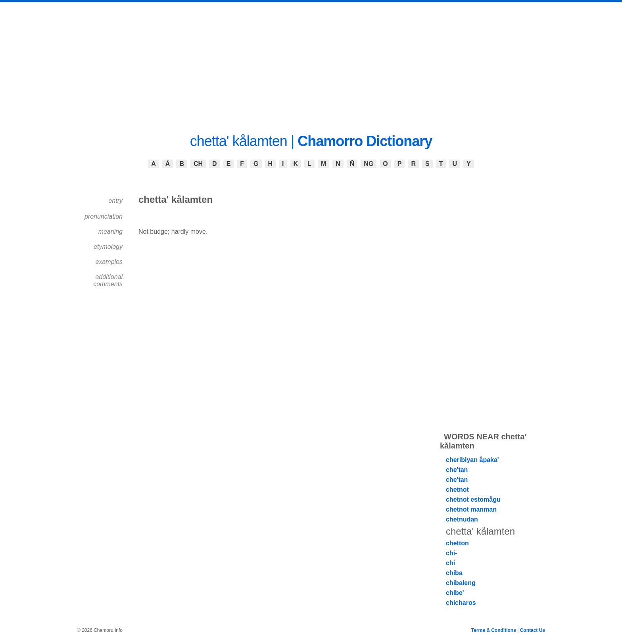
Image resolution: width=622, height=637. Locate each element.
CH (198, 163)
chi (450, 563)
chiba (454, 573)
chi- (451, 553)
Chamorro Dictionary (365, 141)
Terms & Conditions (493, 630)
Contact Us (532, 630)
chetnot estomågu (473, 499)
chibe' (455, 592)
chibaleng (461, 582)
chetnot (457, 489)
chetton (457, 543)
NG (368, 163)
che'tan (457, 469)
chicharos (461, 602)
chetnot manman (471, 509)
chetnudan (462, 519)
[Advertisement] (311, 61)
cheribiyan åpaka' (472, 459)
